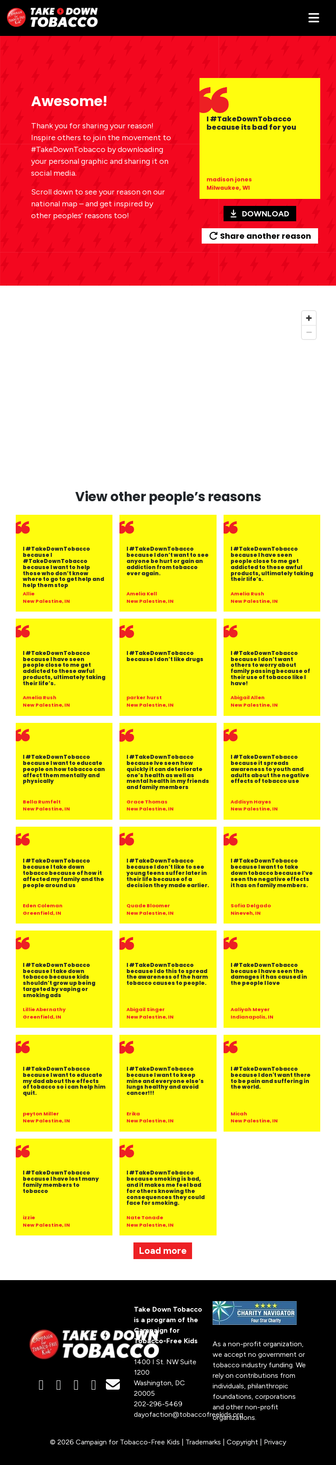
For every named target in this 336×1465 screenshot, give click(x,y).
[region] (168, 392)
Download (260, 214)
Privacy (275, 1442)
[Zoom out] (309, 332)
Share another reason (260, 235)
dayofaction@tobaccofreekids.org (188, 1414)
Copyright (242, 1442)
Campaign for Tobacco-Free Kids (128, 1442)
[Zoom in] (309, 318)
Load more (163, 1250)
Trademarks (203, 1442)
